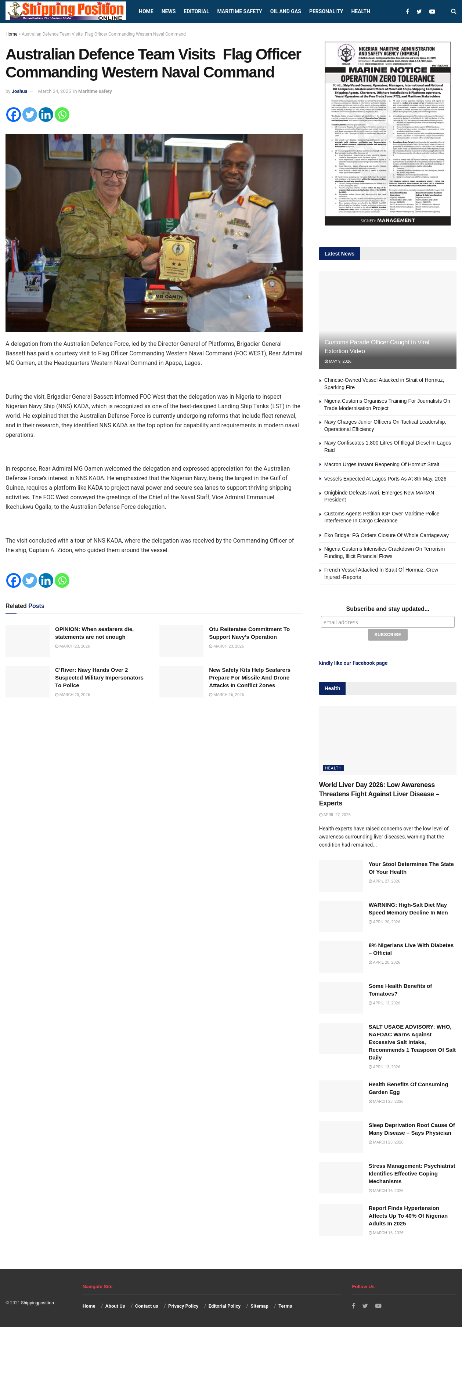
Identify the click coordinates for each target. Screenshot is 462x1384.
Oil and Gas (285, 11)
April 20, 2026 (384, 921)
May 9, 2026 (338, 361)
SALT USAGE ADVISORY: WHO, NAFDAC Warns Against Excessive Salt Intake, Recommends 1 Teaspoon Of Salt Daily (412, 1040)
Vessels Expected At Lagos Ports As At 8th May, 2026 (385, 479)
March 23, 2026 (72, 646)
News (169, 11)
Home (146, 11)
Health (360, 11)
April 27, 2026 (335, 813)
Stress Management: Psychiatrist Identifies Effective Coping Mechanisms (412, 1172)
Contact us (146, 1305)
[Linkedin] (46, 114)
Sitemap (259, 1305)
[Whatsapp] (62, 114)
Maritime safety (239, 11)
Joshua (20, 91)
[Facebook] (13, 114)
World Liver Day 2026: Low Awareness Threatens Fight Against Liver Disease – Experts (379, 793)
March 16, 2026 (226, 694)
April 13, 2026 (384, 1002)
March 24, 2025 (54, 91)
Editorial (196, 11)
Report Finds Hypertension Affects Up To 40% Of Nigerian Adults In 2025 (408, 1214)
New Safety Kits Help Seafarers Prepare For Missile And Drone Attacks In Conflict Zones (249, 677)
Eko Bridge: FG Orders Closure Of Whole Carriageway (386, 535)
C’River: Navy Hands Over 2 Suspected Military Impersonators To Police (99, 677)
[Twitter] (29, 114)
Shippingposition (37, 1301)
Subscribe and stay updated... (387, 609)
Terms (285, 1305)
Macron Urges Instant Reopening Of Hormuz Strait (382, 464)
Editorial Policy (225, 1305)
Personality (326, 11)
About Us (115, 1305)
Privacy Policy (183, 1305)
